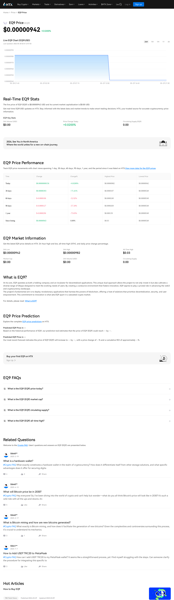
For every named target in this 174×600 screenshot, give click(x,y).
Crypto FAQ (23, 445)
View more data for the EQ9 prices (140, 168)
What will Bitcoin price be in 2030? (22, 491)
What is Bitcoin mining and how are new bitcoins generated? (37, 522)
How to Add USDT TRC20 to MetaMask (25, 553)
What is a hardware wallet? (18, 460)
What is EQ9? (31, 301)
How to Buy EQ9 (11, 589)
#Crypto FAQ (9, 465)
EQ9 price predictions (32, 321)
